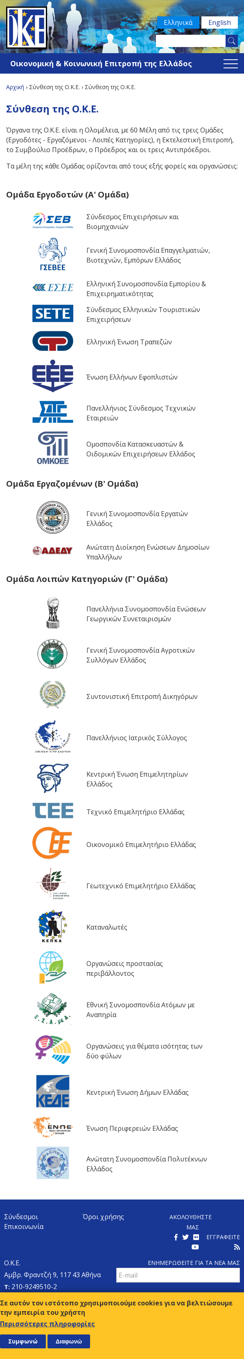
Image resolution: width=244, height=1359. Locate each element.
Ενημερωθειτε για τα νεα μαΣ (194, 1263)
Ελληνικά (178, 22)
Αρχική (15, 87)
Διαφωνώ (69, 1341)
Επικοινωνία (23, 1226)
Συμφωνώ (23, 1341)
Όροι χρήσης (103, 1216)
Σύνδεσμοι (21, 1216)
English (219, 22)
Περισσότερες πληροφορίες (47, 1323)
